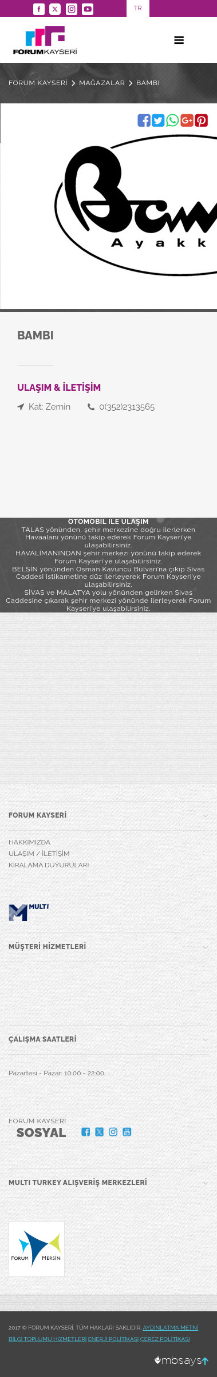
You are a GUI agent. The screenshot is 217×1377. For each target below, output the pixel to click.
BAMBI (148, 83)
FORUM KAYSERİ (38, 83)
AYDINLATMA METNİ (170, 1327)
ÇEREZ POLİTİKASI (165, 1339)
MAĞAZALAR (102, 83)
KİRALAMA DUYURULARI (49, 865)
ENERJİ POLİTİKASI (113, 1339)
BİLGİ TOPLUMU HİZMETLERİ (47, 1339)
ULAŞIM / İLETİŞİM (39, 854)
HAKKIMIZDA (29, 842)
